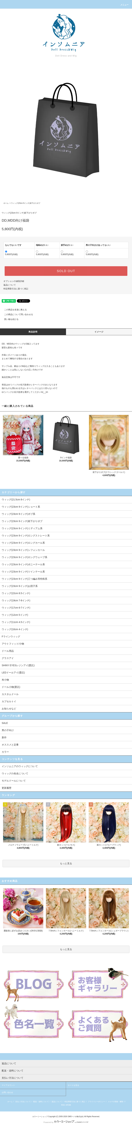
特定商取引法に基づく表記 (15, 289)
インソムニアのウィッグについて (20, 766)
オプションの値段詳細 (13, 281)
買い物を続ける (9, 319)
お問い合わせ (7, 1092)
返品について (9, 285)
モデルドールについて (14, 780)
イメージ (99, 332)
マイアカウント (8, 1085)
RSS (63, 1105)
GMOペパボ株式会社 (76, 1116)
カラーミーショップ (40, 1116)
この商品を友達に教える (13, 309)
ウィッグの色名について (15, 773)
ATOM (68, 1105)
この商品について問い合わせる (16, 314)
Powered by (66, 1122)
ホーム (6, 203)
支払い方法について (23, 1102)
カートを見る (73, 1085)
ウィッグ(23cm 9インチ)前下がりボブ (25, 203)
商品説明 (33, 332)
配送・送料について (41, 1102)
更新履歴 (6, 788)
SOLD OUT (66, 271)
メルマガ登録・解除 (115, 1102)
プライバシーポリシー (96, 1102)
